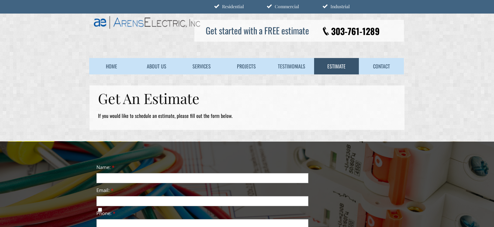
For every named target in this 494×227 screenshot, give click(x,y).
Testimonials (291, 66)
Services (201, 66)
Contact (381, 66)
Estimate (336, 66)
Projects (246, 66)
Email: (104, 190)
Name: (105, 167)
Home (111, 66)
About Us (156, 66)
